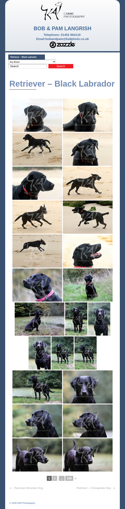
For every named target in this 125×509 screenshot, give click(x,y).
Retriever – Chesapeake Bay (94, 488)
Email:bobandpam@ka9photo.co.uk (62, 39)
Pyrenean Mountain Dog (28, 488)
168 (69, 478)
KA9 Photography (26, 503)
